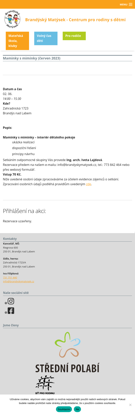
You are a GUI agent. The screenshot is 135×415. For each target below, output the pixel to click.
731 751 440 (10, 277)
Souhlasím (64, 409)
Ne (77, 409)
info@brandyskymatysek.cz (18, 281)
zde (88, 184)
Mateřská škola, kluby (15, 41)
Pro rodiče (73, 36)
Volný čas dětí (44, 38)
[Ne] (130, 405)
